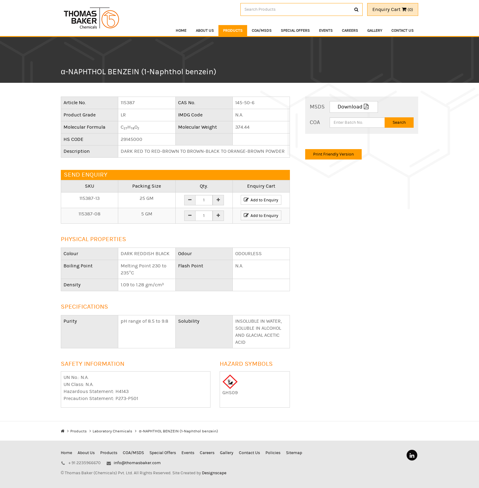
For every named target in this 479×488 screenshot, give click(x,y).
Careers (350, 30)
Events (326, 30)
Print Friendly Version (333, 154)
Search (399, 123)
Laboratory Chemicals (112, 434)
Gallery (374, 30)
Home (181, 30)
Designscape (214, 468)
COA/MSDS (262, 30)
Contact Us (402, 30)
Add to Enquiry (261, 201)
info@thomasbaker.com (137, 458)
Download (354, 107)
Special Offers (295, 30)
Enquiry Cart (392, 9)
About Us (205, 30)
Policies (272, 448)
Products (233, 30)
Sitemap (294, 448)
